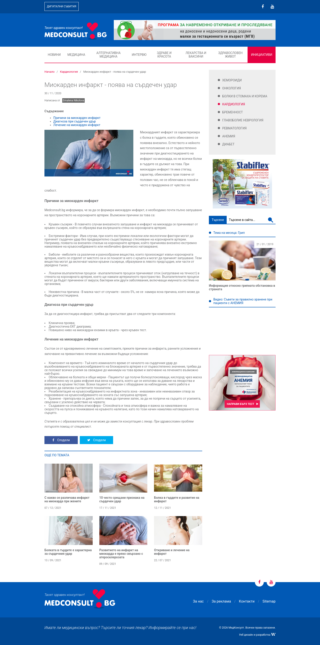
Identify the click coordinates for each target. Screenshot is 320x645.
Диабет (228, 144)
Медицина (76, 54)
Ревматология (234, 128)
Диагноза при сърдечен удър (74, 121)
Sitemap (269, 601)
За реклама (221, 601)
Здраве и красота (164, 54)
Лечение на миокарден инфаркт (76, 125)
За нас (198, 601)
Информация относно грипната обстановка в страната (242, 287)
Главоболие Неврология (242, 120)
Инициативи (261, 54)
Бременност (232, 112)
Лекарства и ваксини (196, 54)
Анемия (228, 136)
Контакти (246, 601)
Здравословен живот (230, 54)
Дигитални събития (61, 6)
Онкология (231, 88)
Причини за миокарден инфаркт (76, 118)
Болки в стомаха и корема (244, 96)
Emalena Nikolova (73, 100)
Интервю (139, 54)
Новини (54, 54)
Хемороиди (232, 80)
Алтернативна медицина (108, 54)
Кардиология (233, 104)
